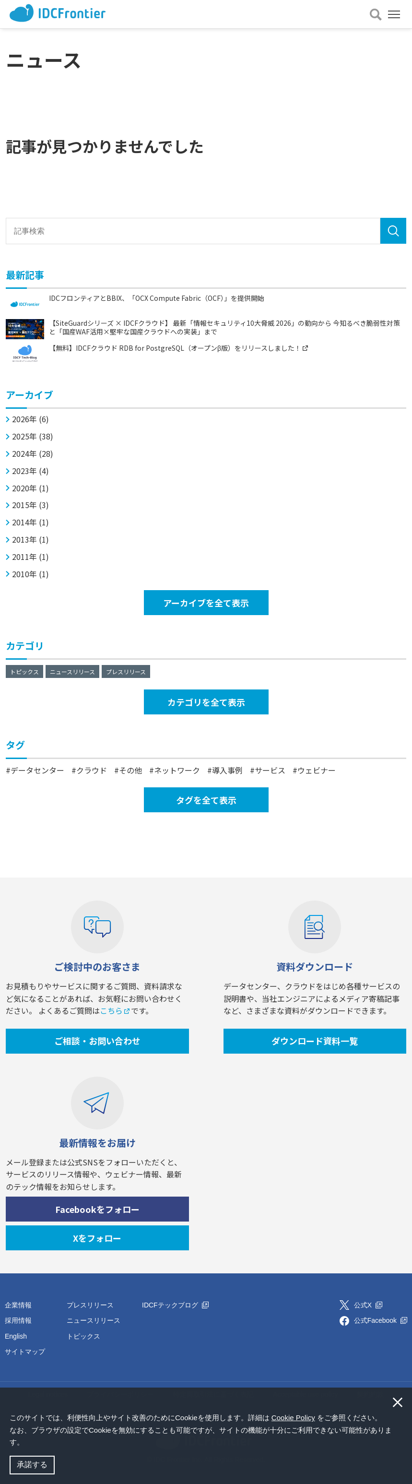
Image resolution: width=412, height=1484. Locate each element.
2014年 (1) (30, 522)
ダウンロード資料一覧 (314, 1040)
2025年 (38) (32, 436)
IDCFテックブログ (175, 1305)
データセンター (37, 770)
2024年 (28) (32, 454)
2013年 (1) (30, 539)
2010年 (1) (30, 574)
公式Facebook (380, 1320)
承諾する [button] (32, 1464)
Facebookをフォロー (97, 1209)
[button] (27, 1443)
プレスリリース (126, 671)
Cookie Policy (293, 1417)
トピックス (24, 671)
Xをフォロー (97, 1238)
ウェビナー (316, 770)
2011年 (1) (30, 557)
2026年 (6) (30, 419)
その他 (130, 770)
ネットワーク (177, 770)
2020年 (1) (30, 488)
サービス (270, 770)
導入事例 (227, 770)
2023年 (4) (30, 471)
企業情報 (18, 1305)
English (16, 1336)
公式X (368, 1305)
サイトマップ (25, 1351)
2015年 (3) (30, 505)
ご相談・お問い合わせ (97, 1040)
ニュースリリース (72, 671)
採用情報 (18, 1320)
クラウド (91, 770)
